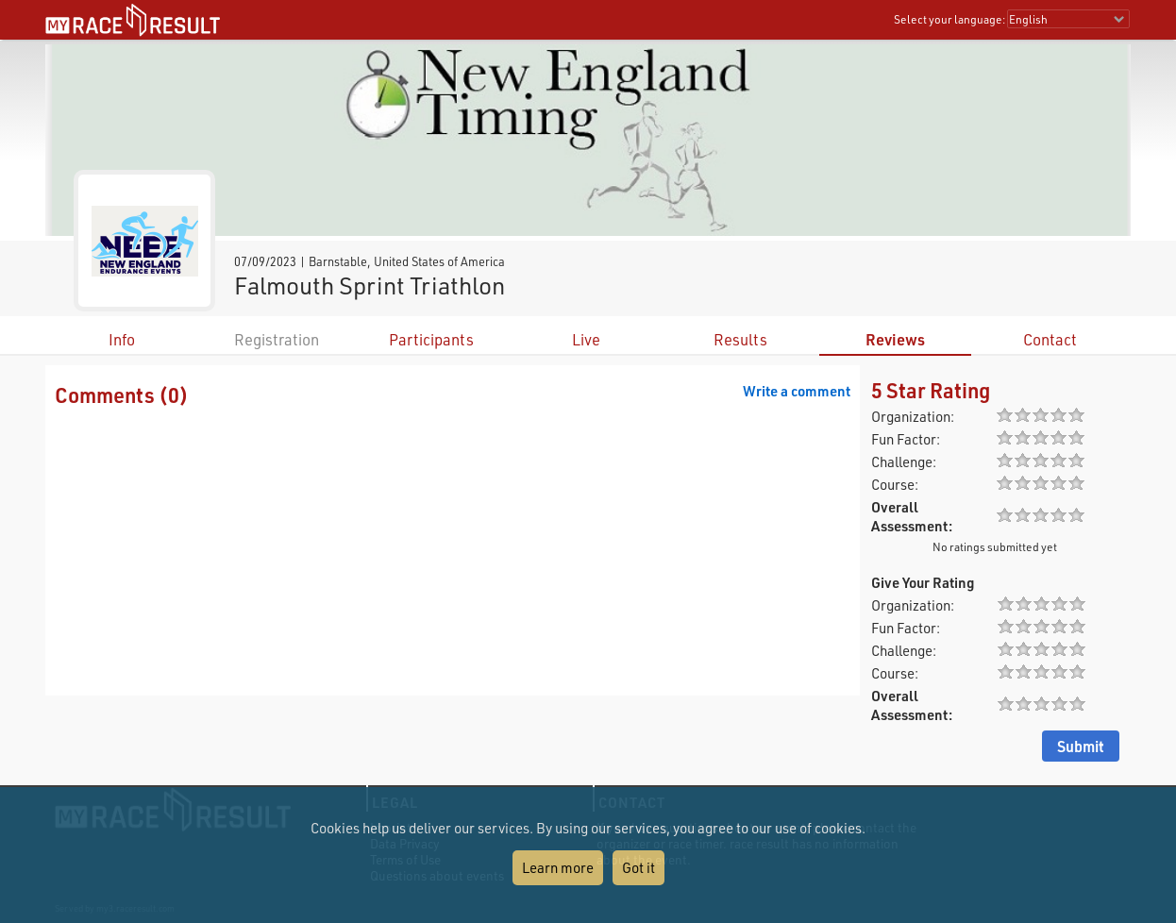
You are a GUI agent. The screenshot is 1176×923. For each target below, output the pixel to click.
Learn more (558, 867)
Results (740, 339)
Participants (431, 339)
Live (586, 339)
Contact (1050, 339)
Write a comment (796, 390)
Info (122, 339)
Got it (638, 867)
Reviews (895, 339)
